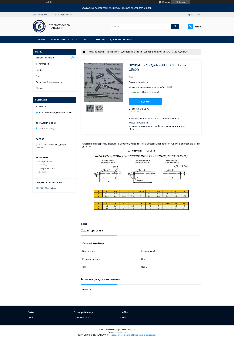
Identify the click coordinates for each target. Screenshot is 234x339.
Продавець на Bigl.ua (117, 332)
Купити (145, 101)
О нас (84, 39)
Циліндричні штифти (131, 52)
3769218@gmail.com (48, 188)
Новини (39, 70)
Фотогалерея (42, 64)
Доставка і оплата (121, 39)
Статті (39, 76)
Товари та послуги (62, 39)
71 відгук (166, 2)
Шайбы (123, 317)
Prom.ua (131, 330)
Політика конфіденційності (144, 335)
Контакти (99, 39)
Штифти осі (113, 52)
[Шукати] (175, 26)
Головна (41, 39)
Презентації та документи (49, 82)
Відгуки (39, 88)
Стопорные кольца (82, 317)
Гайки (30, 317)
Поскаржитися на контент (121, 335)
